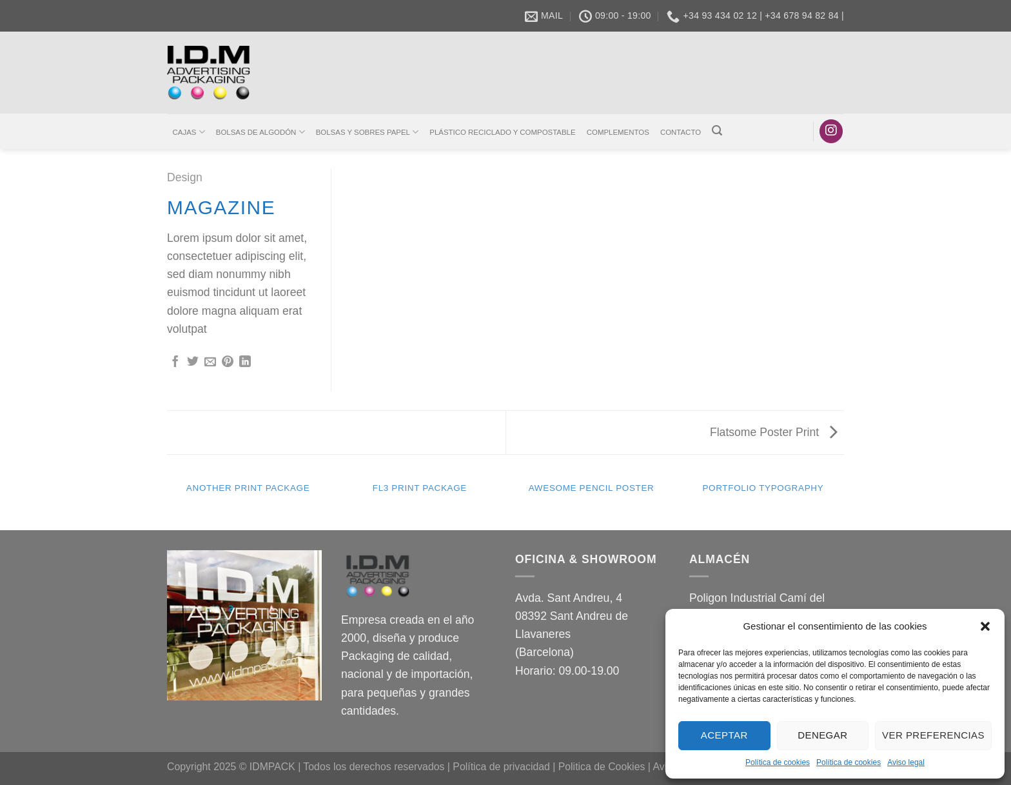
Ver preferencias (933, 735)
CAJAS (189, 132)
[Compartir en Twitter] (193, 362)
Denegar (822, 735)
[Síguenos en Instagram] (831, 131)
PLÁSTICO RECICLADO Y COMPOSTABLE (502, 132)
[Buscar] (717, 130)
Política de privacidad (501, 766)
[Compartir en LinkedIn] (245, 362)
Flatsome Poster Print (774, 432)
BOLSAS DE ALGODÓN (260, 132)
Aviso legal (906, 762)
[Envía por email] (210, 362)
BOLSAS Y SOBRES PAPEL (367, 132)
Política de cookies (777, 762)
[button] (985, 626)
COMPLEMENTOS (618, 132)
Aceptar (724, 735)
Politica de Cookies (601, 766)
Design (184, 177)
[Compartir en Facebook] (175, 362)
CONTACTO (680, 132)
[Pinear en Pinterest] (227, 362)
